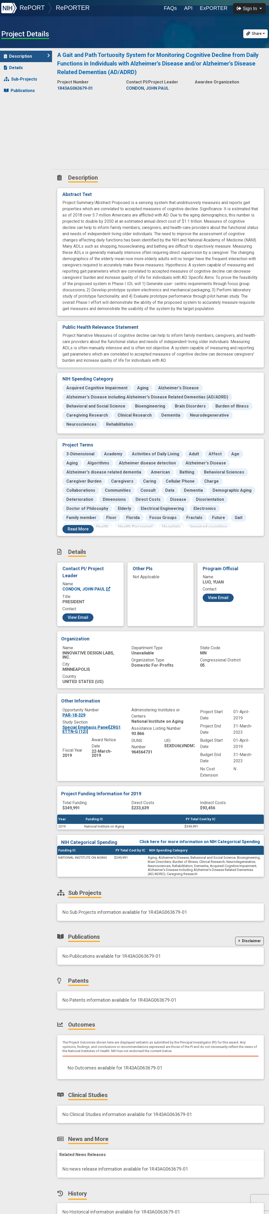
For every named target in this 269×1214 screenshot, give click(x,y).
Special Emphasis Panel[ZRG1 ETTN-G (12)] (91, 729)
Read (78, 529)
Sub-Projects (20, 79)
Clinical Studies (22, 124)
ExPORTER (213, 8)
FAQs (170, 8)
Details (13, 67)
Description (27, 56)
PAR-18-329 (73, 715)
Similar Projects (23, 159)
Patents (14, 102)
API (188, 8)
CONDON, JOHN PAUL (86, 589)
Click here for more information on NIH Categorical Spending (199, 841)
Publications (19, 90)
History (14, 147)
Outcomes (17, 113)
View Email (78, 617)
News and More (22, 136)
